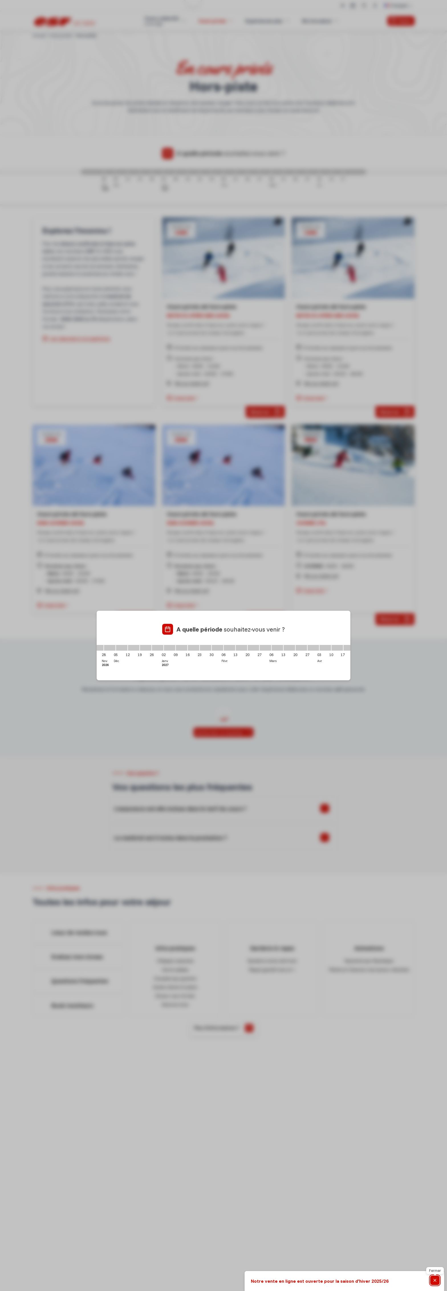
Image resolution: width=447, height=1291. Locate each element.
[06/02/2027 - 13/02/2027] (229, 648)
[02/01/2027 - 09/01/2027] (169, 648)
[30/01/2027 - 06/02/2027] (217, 648)
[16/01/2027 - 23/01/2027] (193, 648)
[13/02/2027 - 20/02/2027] (241, 648)
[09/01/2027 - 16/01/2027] (181, 648)
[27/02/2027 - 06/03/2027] (265, 648)
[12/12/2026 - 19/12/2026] (133, 648)
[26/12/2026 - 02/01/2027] (157, 648)
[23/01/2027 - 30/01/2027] (205, 648)
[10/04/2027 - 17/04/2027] (337, 648)
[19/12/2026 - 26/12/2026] (145, 648)
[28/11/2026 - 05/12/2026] (109, 648)
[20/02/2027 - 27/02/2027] (253, 648)
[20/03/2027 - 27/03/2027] (301, 648)
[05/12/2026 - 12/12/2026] (121, 648)
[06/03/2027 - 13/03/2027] (277, 648)
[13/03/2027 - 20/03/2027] (289, 648)
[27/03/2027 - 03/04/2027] (313, 648)
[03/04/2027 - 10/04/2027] (325, 648)
